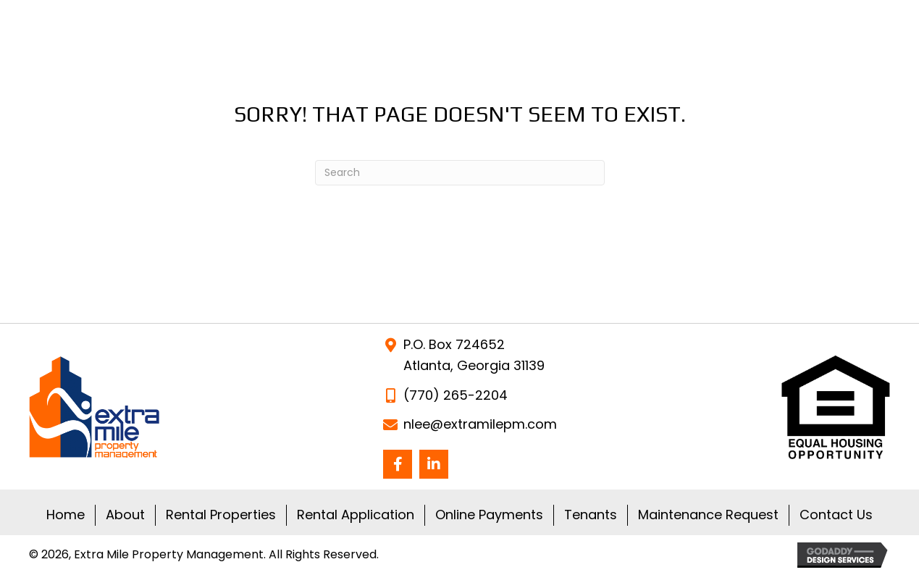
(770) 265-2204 (455, 395)
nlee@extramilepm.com (480, 424)
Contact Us (836, 514)
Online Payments (489, 514)
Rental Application (355, 514)
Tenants (590, 514)
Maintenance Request (708, 514)
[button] (397, 464)
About (125, 514)
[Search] (460, 172)
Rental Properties (221, 514)
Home (65, 514)
